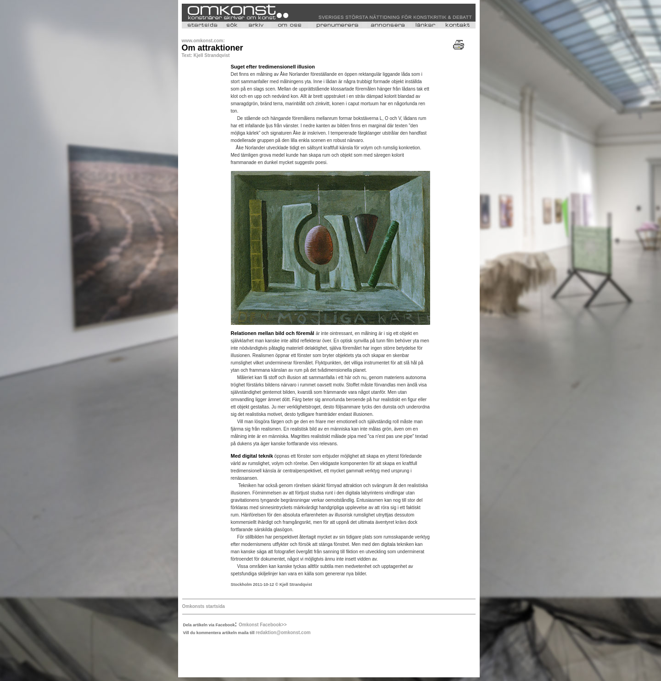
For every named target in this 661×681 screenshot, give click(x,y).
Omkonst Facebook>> (262, 624)
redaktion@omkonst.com (283, 632)
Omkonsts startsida (203, 606)
